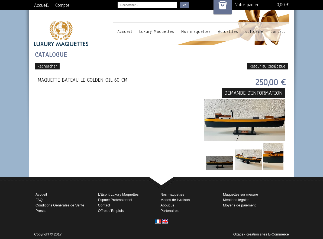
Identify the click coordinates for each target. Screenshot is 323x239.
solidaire (254, 31)
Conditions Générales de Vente (59, 205)
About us (167, 205)
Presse (40, 211)
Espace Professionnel (115, 200)
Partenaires (169, 211)
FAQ (39, 200)
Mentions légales (236, 200)
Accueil (124, 31)
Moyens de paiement (239, 205)
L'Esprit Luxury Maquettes (118, 194)
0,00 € (283, 5)
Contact (277, 31)
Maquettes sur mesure (240, 194)
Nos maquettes (196, 31)
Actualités (228, 31)
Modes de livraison (175, 200)
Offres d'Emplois (111, 211)
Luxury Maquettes (156, 31)
